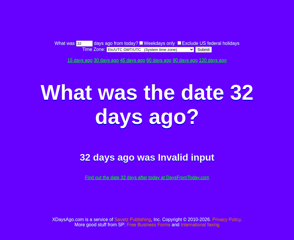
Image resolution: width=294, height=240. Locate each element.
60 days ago (158, 60)
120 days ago (213, 60)
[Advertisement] (147, 21)
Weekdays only (159, 43)
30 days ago (106, 60)
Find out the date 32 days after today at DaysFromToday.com (147, 177)
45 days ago (132, 60)
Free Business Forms (149, 224)
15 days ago (79, 60)
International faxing (200, 224)
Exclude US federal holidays (210, 43)
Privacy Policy (226, 219)
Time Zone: (94, 49)
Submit (203, 49)
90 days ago (185, 60)
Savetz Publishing (133, 219)
